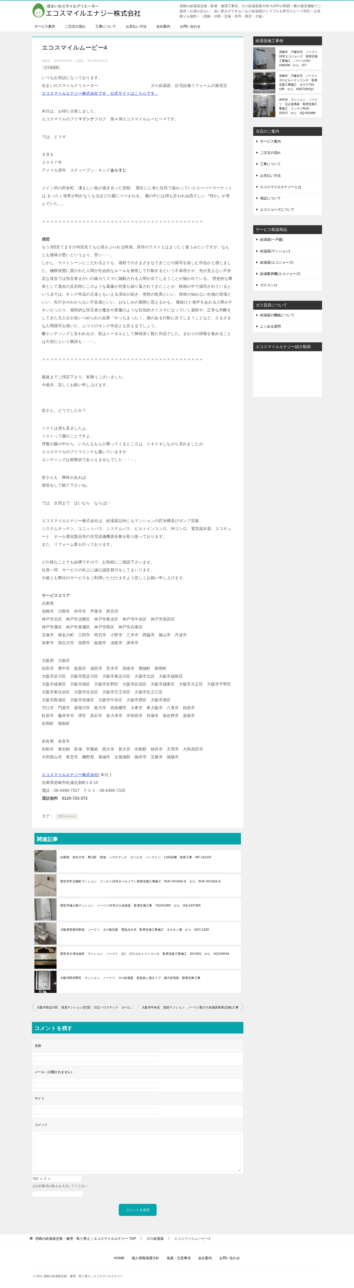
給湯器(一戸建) (271, 239)
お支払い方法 (136, 26)
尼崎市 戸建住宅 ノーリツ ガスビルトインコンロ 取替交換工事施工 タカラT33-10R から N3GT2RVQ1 (298, 82)
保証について (270, 198)
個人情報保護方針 (145, 1258)
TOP (85, 1238)
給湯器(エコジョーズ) (276, 262)
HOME (119, 1258)
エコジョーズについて (277, 209)
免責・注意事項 (179, 1258)
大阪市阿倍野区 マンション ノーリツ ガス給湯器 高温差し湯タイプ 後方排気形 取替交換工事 (130, 978)
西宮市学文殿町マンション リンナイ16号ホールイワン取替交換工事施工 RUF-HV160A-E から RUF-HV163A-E (140, 881)
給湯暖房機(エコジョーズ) (280, 274)
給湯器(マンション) (275, 251)
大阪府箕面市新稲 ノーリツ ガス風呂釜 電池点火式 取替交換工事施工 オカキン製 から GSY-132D (134, 929)
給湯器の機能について (277, 315)
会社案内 (163, 26)
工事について (105, 26)
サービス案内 (44, 26)
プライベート (67, 816)
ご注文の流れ (75, 26)
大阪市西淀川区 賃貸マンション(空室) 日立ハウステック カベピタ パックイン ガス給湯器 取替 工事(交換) (87, 1007)
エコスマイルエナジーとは (280, 187)
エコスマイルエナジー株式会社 (70, 775)
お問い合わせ (190, 26)
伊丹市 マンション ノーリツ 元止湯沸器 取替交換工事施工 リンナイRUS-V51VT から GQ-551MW (298, 106)
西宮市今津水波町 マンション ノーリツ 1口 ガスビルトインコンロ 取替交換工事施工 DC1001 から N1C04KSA (144, 953)
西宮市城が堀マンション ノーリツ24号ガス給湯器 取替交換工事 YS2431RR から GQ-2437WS (130, 905)
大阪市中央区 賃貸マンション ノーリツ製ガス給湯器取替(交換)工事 (190, 1007)
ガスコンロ (268, 285)
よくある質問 (270, 326)
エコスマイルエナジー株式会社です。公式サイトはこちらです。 (100, 93)
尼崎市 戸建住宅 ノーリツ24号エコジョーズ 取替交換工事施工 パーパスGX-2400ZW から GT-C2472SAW (298, 58)
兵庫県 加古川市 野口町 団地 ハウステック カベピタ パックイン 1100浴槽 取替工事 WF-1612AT (136, 857)
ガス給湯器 (51, 67)
